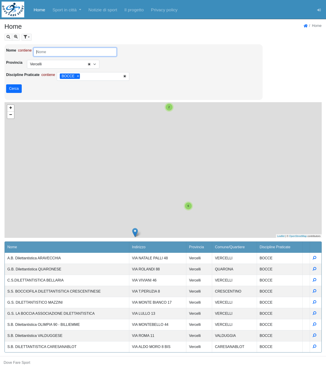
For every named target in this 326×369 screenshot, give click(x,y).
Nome (11, 50)
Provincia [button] (196, 247)
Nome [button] (12, 247)
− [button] (10, 115)
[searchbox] (82, 76)
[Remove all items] (89, 64)
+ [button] (10, 108)
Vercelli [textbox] (36, 64)
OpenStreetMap (298, 236)
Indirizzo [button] (139, 247)
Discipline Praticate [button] (275, 247)
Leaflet (281, 236)
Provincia (14, 62)
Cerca (14, 88)
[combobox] (63, 64)
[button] (67, 9)
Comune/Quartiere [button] (230, 247)
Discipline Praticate (23, 75)
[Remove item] (78, 76)
